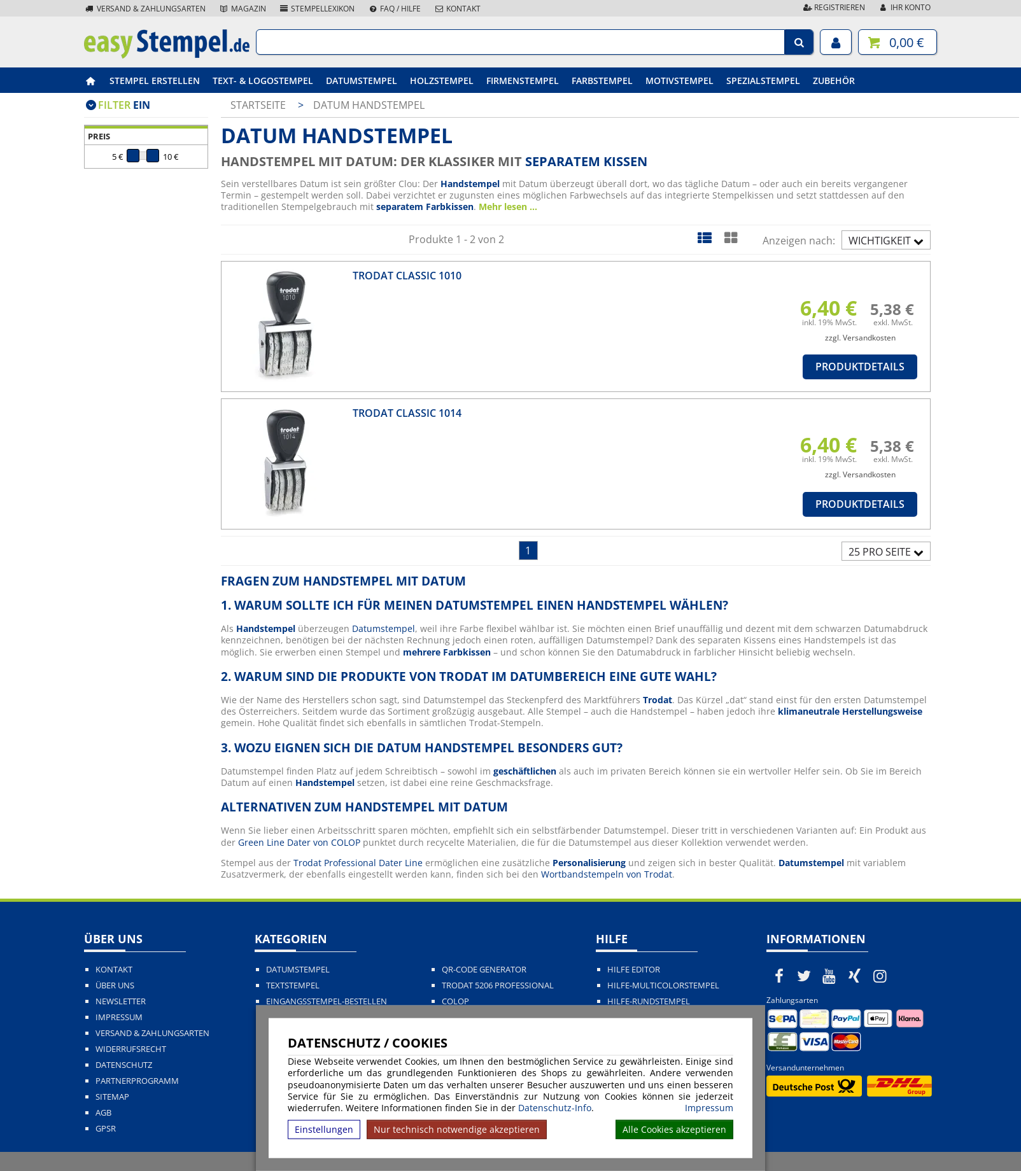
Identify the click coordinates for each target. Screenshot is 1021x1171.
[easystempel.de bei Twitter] (804, 976)
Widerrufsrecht (130, 1049)
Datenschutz (123, 1065)
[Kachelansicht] (730, 238)
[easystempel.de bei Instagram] (880, 976)
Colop (455, 1001)
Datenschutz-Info (554, 1108)
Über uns (114, 985)
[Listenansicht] (704, 238)
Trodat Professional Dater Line (358, 863)
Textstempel (293, 985)
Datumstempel (361, 80)
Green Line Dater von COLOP (299, 842)
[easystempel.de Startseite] (167, 55)
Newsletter (120, 1001)
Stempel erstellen (154, 80)
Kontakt (457, 8)
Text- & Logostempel (263, 80)
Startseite (258, 105)
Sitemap (112, 1097)
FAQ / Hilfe (394, 8)
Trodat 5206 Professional (498, 985)
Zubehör (834, 80)
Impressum (709, 1108)
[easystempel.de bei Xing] (855, 976)
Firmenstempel (522, 80)
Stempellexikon (317, 8)
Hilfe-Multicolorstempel (663, 985)
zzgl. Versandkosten (860, 337)
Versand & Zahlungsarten (145, 8)
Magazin (242, 8)
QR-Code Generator (484, 969)
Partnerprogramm (137, 1081)
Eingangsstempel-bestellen (326, 1001)
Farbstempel (602, 80)
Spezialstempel (763, 80)
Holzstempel (442, 80)
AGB (103, 1113)
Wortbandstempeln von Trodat (606, 874)
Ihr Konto (904, 7)
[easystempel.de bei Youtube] (829, 976)
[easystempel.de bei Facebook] (779, 976)
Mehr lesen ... (508, 206)
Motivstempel (679, 80)
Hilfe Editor (633, 969)
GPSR (105, 1128)
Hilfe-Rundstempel (648, 1001)
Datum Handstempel (369, 105)
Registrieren (833, 7)
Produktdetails (860, 367)
